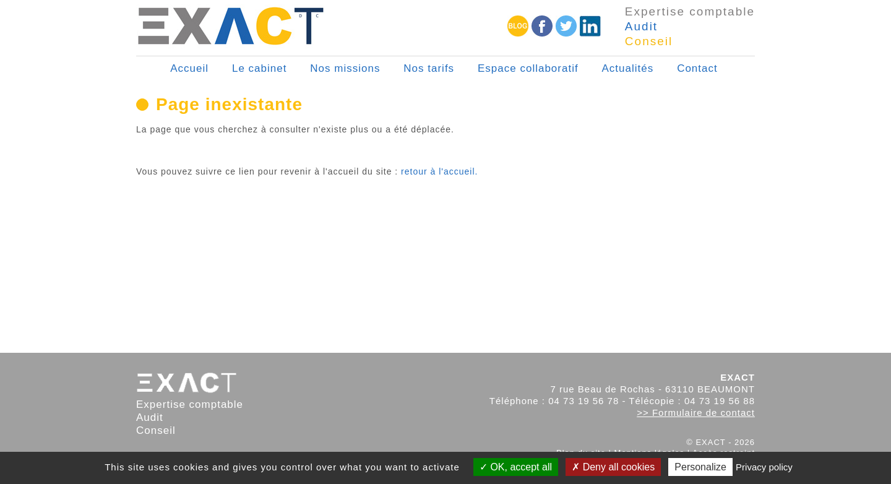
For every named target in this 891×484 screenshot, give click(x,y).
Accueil (189, 68)
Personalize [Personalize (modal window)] (700, 467)
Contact (697, 68)
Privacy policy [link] (764, 467)
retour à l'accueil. (439, 171)
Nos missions (345, 68)
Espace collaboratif (528, 68)
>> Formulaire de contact (696, 412)
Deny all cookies (613, 467)
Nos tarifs (428, 68)
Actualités (628, 68)
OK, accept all (516, 467)
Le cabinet (259, 68)
